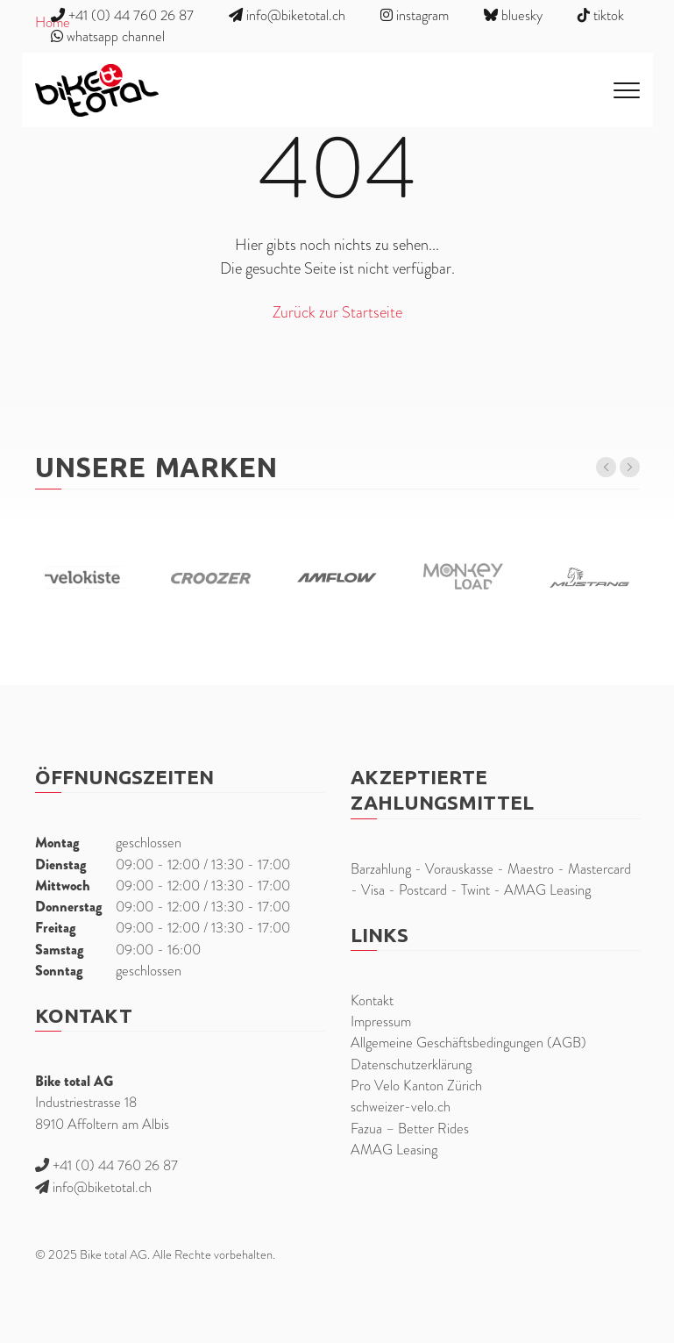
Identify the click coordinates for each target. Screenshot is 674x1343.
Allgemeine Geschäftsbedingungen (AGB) (468, 1042)
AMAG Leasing (394, 1149)
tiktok (601, 15)
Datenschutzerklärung (411, 1064)
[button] (606, 467)
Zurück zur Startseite (337, 312)
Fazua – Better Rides (410, 1128)
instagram (414, 15)
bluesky (513, 15)
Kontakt (372, 1000)
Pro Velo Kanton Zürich (416, 1085)
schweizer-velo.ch (401, 1107)
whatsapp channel (108, 36)
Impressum (381, 1021)
